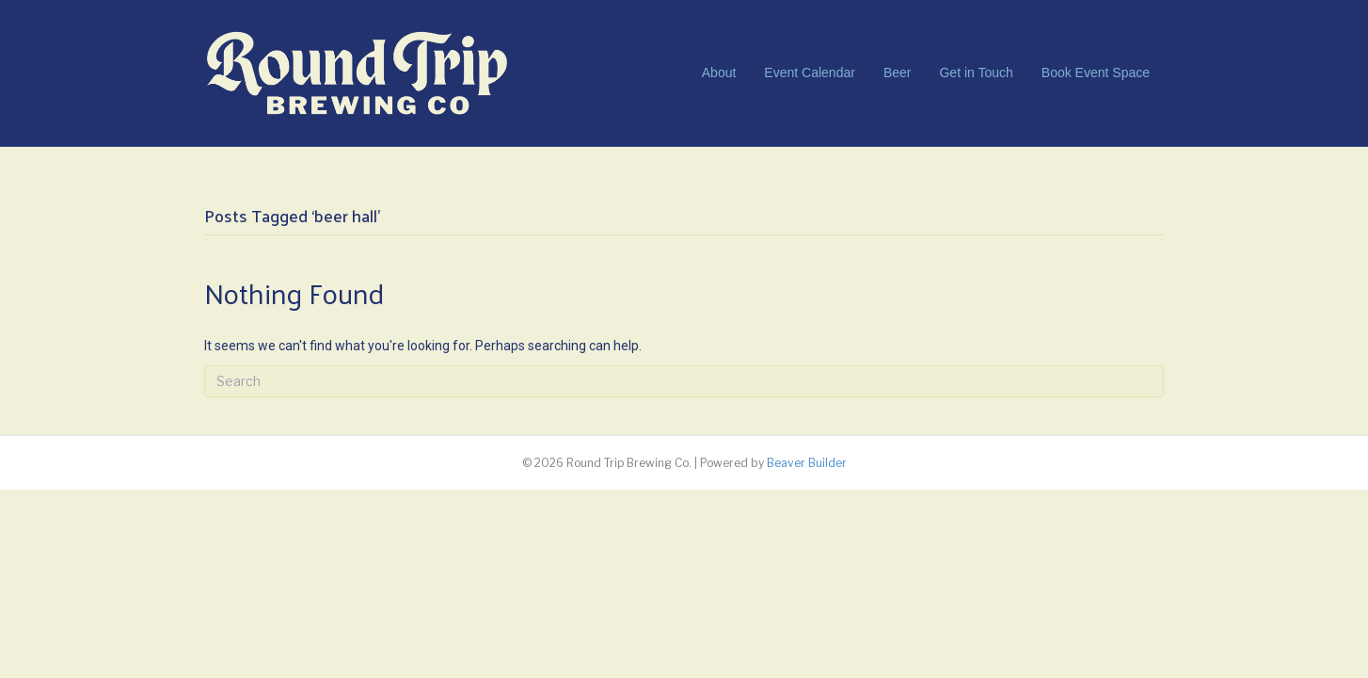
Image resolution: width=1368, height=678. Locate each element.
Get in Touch (975, 72)
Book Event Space (1096, 72)
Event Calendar (809, 72)
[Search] (684, 381)
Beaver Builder (807, 463)
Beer (897, 72)
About (719, 72)
